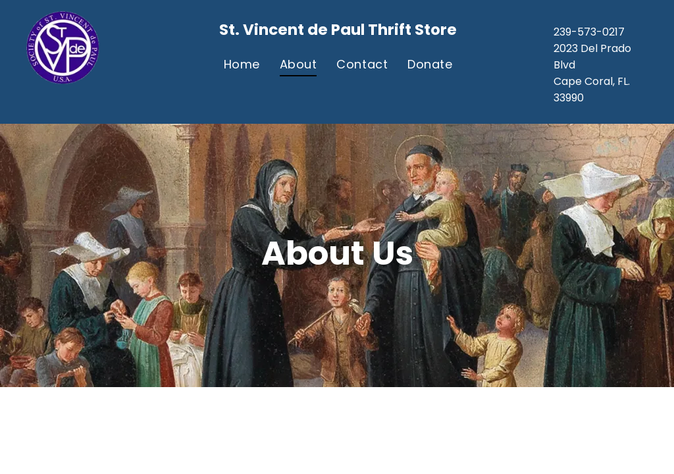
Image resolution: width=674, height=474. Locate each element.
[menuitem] (242, 63)
